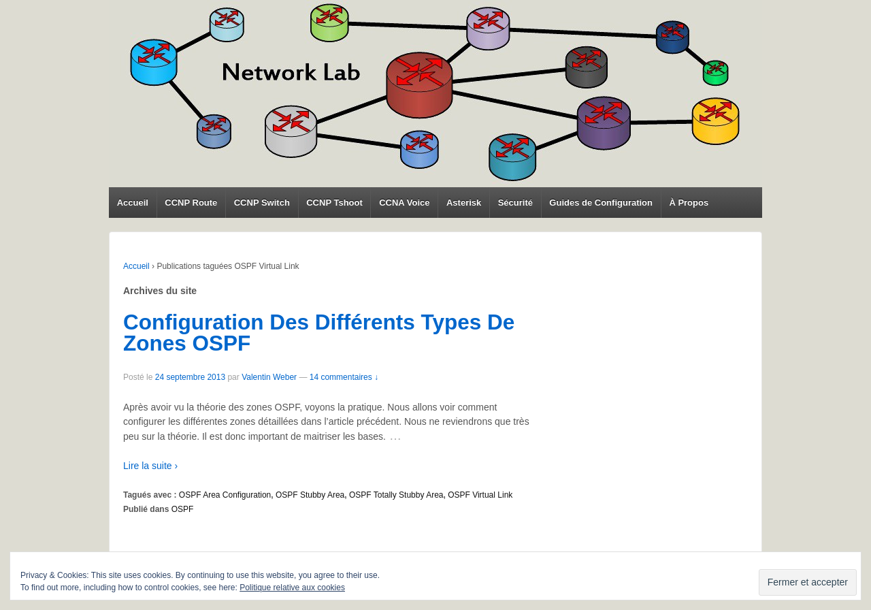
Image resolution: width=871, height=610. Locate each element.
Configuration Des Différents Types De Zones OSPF (318, 333)
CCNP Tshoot (334, 202)
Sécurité (515, 202)
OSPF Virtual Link (480, 495)
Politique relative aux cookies (292, 587)
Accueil (132, 202)
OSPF (182, 509)
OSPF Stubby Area (310, 495)
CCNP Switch (262, 202)
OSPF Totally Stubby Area (396, 495)
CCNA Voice (404, 202)
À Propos (688, 202)
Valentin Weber (269, 377)
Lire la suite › (150, 465)
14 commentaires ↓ (344, 377)
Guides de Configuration (601, 202)
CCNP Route (191, 202)
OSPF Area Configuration (225, 495)
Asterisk (463, 202)
